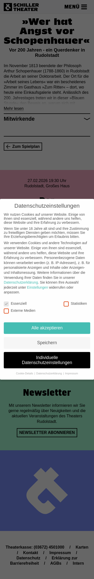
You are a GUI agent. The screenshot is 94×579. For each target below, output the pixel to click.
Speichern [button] (47, 337)
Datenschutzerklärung (21, 277)
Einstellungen (37, 282)
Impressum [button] (71, 368)
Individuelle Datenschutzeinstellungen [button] (47, 355)
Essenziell (15, 298)
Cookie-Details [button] (25, 368)
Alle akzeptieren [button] (47, 322)
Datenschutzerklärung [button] (49, 368)
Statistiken (75, 298)
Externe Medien (19, 306)
